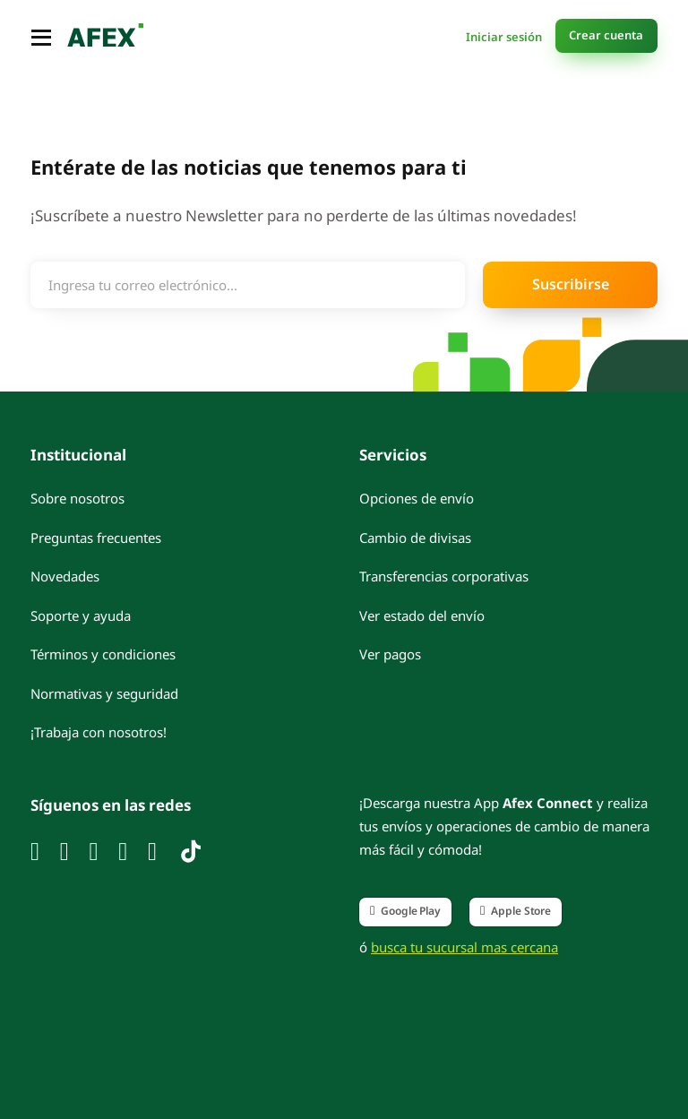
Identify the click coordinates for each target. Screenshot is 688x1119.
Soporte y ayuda (80, 614)
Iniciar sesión (504, 35)
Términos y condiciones (103, 653)
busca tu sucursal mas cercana (464, 946)
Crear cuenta (606, 33)
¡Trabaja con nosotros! (98, 731)
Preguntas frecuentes (95, 536)
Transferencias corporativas (444, 575)
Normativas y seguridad (104, 692)
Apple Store (515, 909)
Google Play (405, 909)
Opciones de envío (416, 497)
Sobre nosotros (77, 497)
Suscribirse (570, 282)
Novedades (64, 575)
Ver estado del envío (422, 614)
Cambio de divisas (415, 536)
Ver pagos (390, 653)
